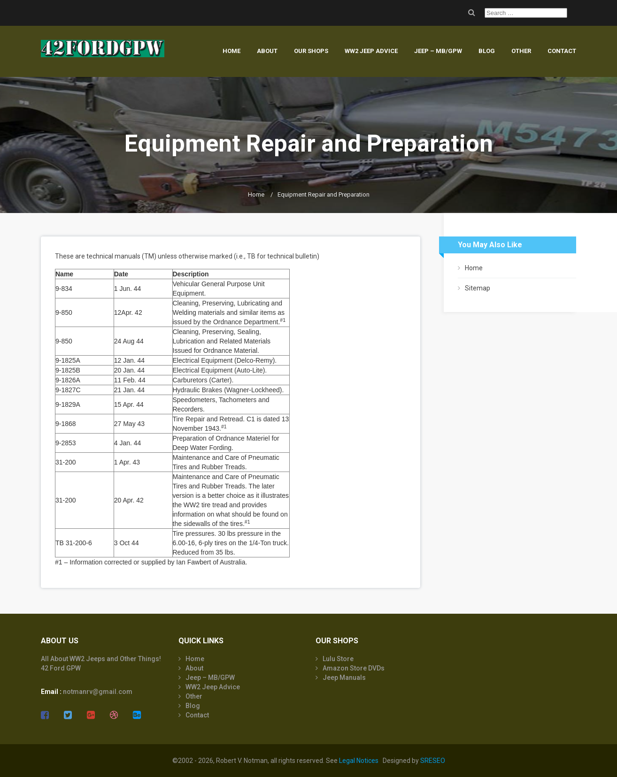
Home (231, 50)
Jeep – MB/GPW (438, 50)
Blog (486, 50)
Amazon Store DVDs (354, 668)
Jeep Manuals (344, 677)
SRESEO (432, 760)
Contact (562, 50)
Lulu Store (338, 659)
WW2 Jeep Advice (371, 50)
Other (521, 50)
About (267, 50)
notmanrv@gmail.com (97, 691)
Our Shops (311, 50)
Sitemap (477, 288)
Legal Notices (358, 760)
